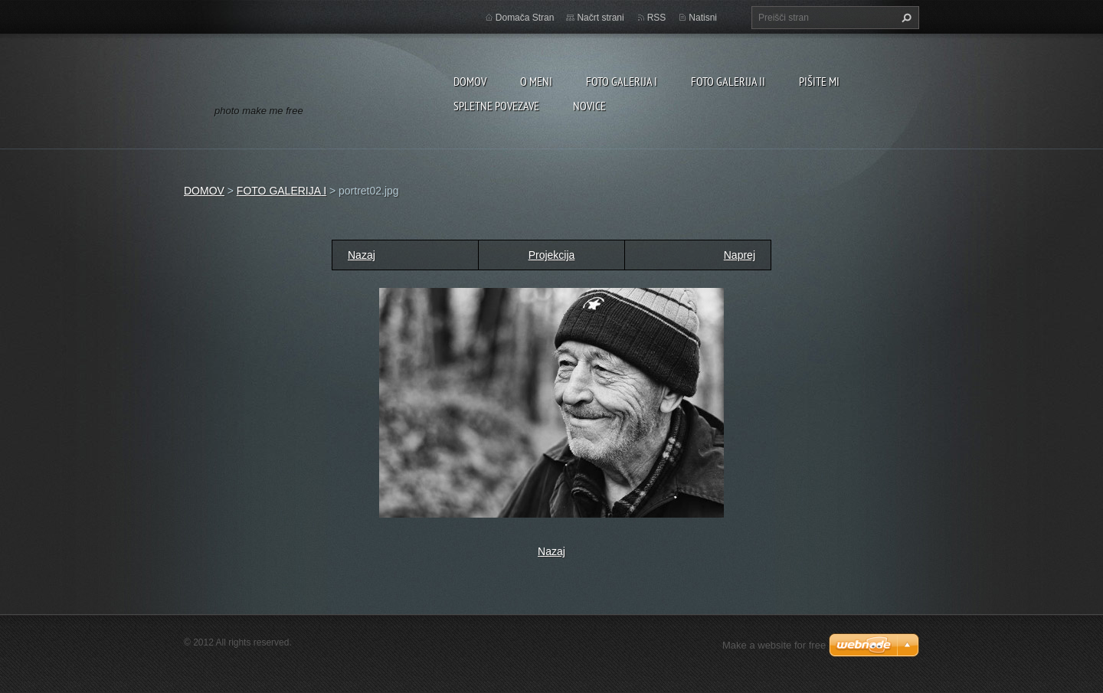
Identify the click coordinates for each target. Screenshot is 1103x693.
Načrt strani (600, 17)
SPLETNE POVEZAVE (496, 105)
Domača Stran (525, 17)
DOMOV (469, 81)
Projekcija (552, 255)
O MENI (536, 81)
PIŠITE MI (819, 81)
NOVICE (589, 105)
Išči (904, 17)
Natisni (703, 17)
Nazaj (361, 255)
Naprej (739, 255)
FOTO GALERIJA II (728, 81)
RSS (656, 17)
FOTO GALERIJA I (621, 81)
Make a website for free (774, 645)
